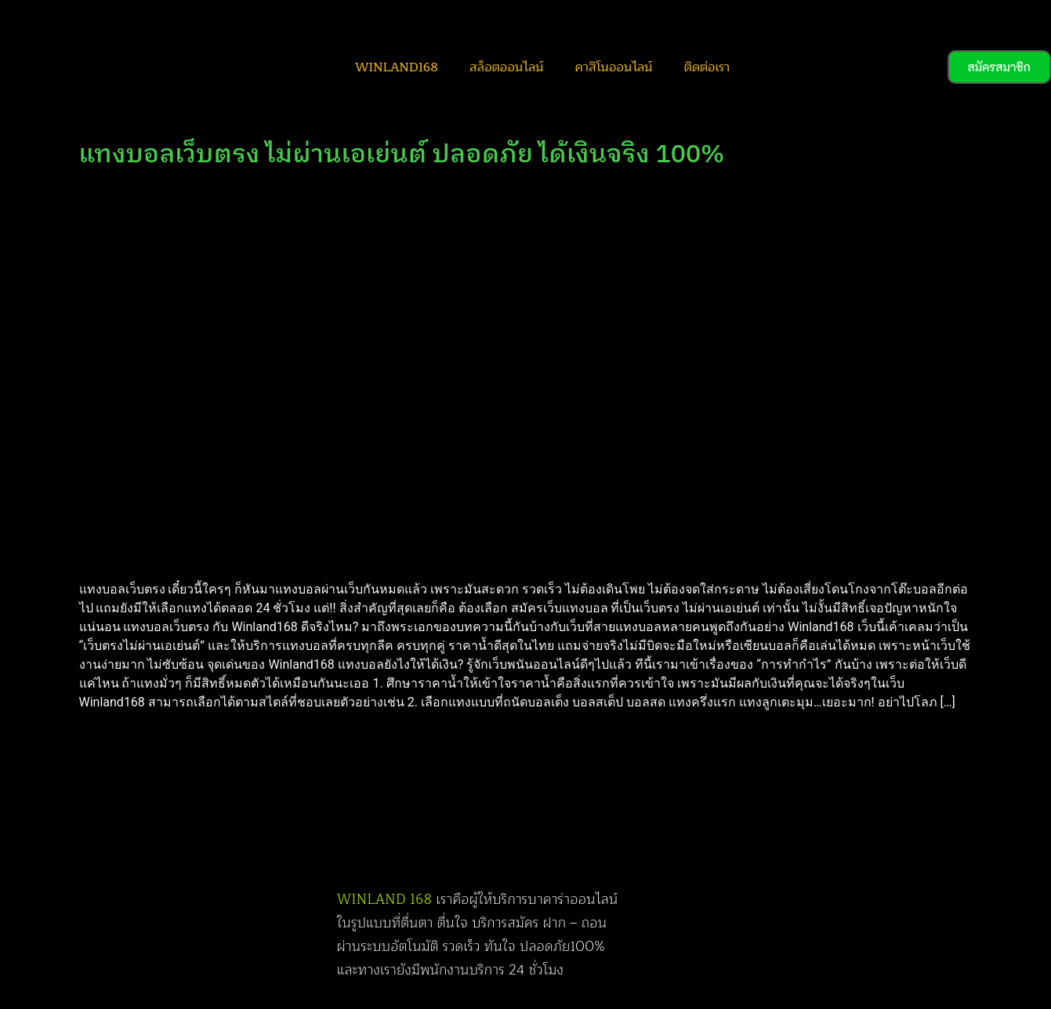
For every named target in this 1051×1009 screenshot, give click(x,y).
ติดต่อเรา (706, 67)
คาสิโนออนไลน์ (613, 67)
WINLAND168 (396, 67)
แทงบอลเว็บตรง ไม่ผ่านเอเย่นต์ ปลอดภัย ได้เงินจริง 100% (402, 155)
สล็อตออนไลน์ (506, 67)
